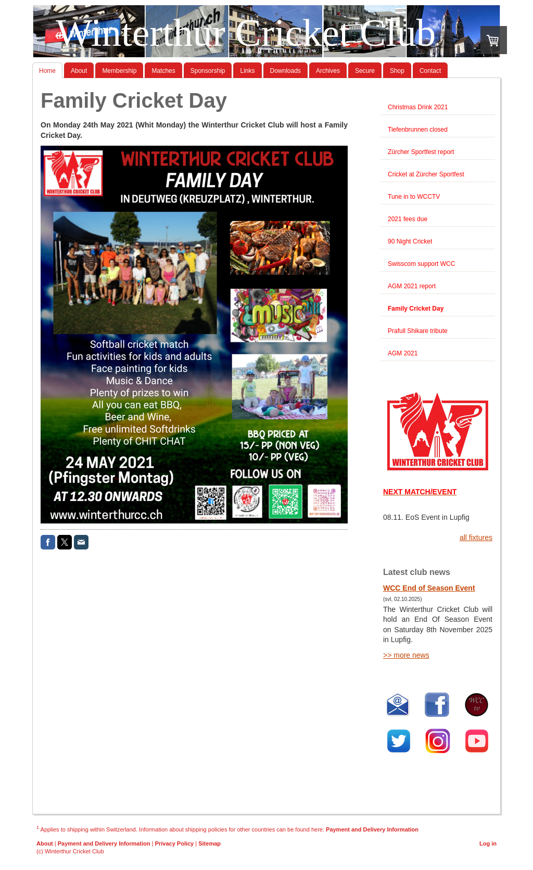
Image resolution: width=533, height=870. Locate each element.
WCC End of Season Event (429, 588)
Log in (488, 843)
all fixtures (476, 537)
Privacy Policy (174, 843)
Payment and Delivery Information (372, 829)
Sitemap (209, 843)
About (44, 843)
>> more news (406, 655)
